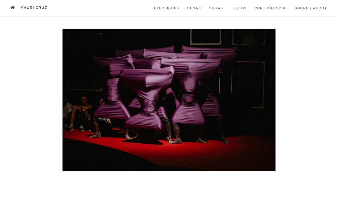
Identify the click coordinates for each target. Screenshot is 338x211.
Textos (239, 8)
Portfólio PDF (271, 8)
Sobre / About (311, 8)
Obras (216, 8)
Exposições (166, 8)
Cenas (194, 8)
